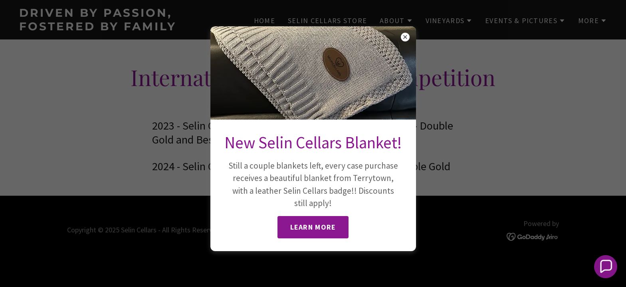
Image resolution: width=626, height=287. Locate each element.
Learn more (313, 227)
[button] (606, 267)
